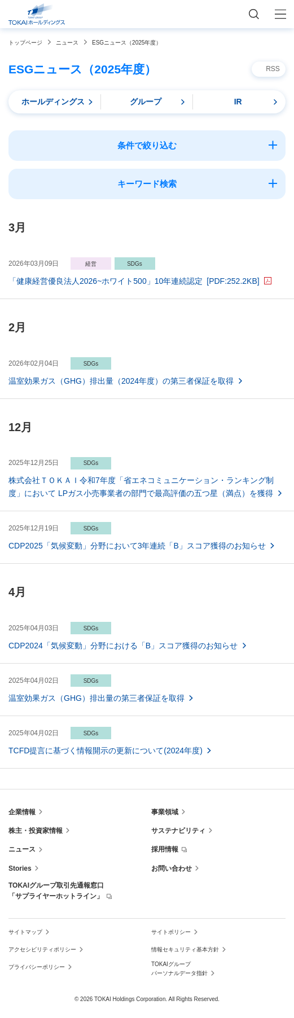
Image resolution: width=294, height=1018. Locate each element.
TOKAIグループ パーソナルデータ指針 (179, 968)
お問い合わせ (171, 868)
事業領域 (164, 812)
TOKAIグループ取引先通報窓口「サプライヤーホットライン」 (56, 890)
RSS (273, 69)
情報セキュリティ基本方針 (185, 949)
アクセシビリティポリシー (42, 949)
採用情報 (164, 849)
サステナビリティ (178, 831)
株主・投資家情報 (35, 831)
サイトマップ (25, 932)
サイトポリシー (171, 932)
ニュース (22, 849)
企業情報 (22, 812)
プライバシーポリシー (36, 967)
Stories (20, 868)
